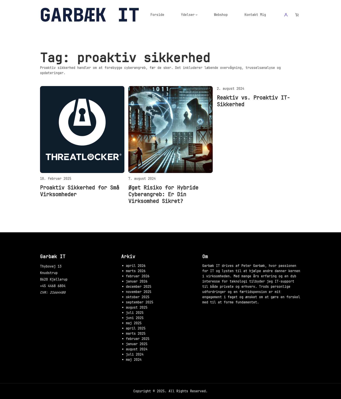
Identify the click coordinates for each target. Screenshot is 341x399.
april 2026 (135, 266)
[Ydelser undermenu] (196, 15)
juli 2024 (135, 354)
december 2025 (138, 286)
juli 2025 (135, 313)
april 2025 (135, 328)
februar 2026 (137, 276)
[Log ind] (286, 15)
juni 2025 (135, 318)
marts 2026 (135, 271)
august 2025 (136, 307)
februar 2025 (137, 339)
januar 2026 (136, 281)
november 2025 (138, 292)
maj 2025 (134, 323)
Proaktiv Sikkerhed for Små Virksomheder (79, 191)
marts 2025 (135, 333)
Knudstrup (49, 273)
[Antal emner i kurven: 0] (297, 15)
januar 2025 (136, 344)
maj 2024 (134, 359)
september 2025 (139, 302)
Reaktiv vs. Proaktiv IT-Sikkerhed (253, 101)
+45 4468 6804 (52, 286)
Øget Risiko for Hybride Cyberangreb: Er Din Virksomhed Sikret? (163, 194)
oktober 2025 (137, 297)
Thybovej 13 (51, 266)
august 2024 (136, 349)
